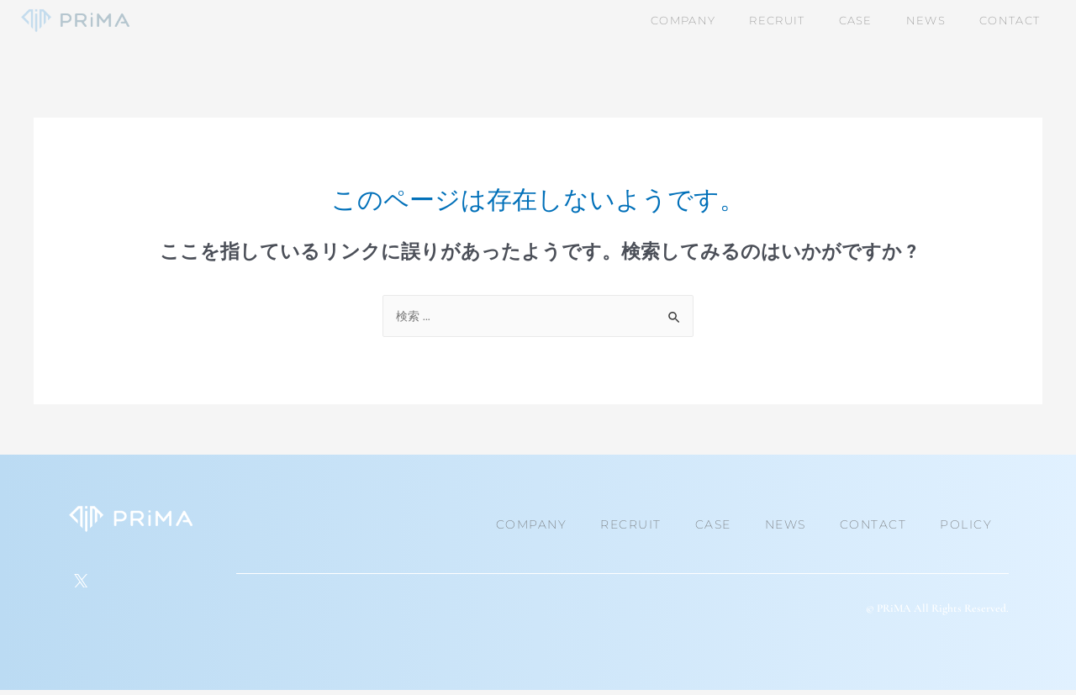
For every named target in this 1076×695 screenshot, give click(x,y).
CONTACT (873, 524)
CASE (713, 524)
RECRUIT (631, 524)
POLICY (966, 524)
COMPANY (531, 524)
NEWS (785, 524)
